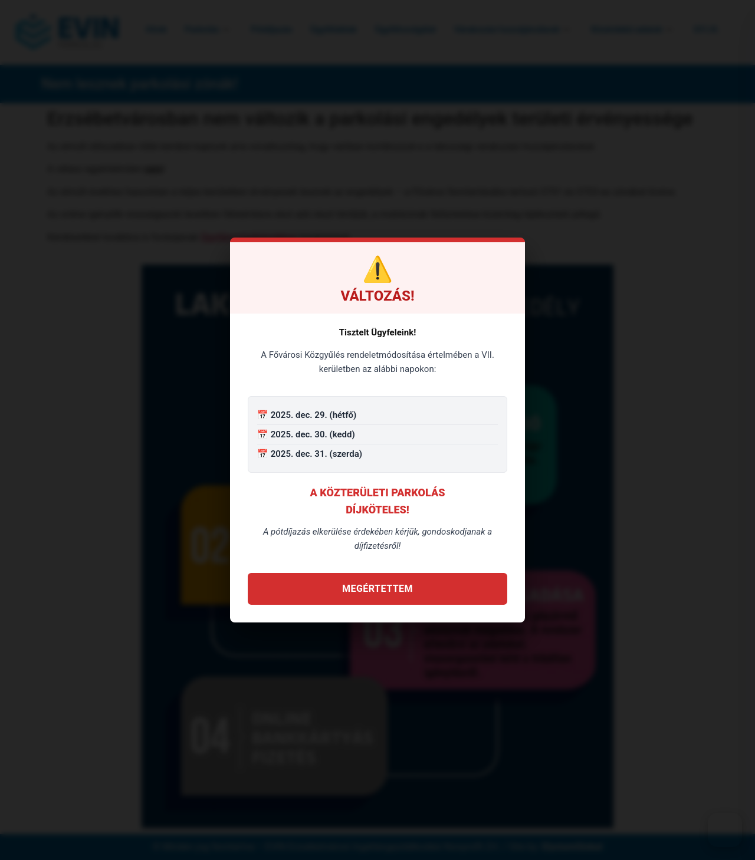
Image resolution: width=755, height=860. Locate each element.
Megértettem (377, 588)
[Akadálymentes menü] (725, 830)
